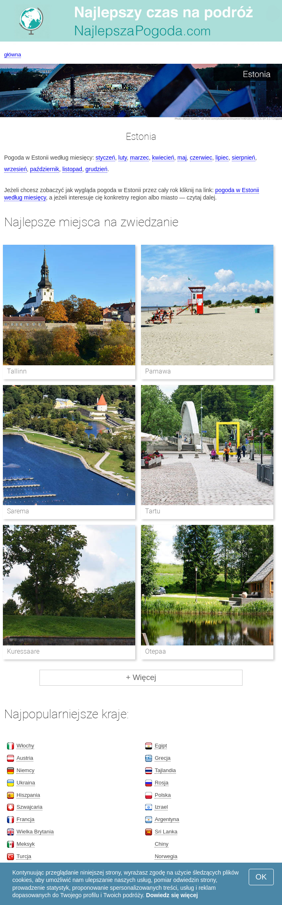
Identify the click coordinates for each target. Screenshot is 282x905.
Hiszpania (28, 795)
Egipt (161, 746)
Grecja (162, 758)
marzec (139, 157)
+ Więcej (141, 677)
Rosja (161, 783)
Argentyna (167, 819)
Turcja (23, 856)
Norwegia (166, 856)
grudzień (97, 169)
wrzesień (15, 169)
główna (12, 54)
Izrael (161, 807)
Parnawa (158, 371)
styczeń (105, 157)
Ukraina (25, 783)
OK (261, 877)
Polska (163, 795)
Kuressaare (23, 651)
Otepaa (155, 651)
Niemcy (25, 770)
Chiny (161, 844)
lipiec (222, 157)
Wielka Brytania (34, 831)
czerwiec (201, 157)
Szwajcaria (29, 807)
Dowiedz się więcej (172, 895)
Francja (25, 819)
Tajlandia (165, 770)
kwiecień (163, 157)
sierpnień (243, 157)
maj (182, 157)
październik (44, 169)
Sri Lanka (166, 831)
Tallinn (17, 371)
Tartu (152, 511)
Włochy (25, 746)
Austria (24, 758)
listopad (72, 169)
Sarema (18, 511)
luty (122, 157)
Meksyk (25, 844)
